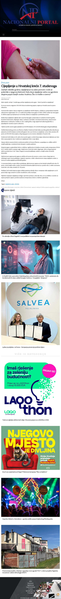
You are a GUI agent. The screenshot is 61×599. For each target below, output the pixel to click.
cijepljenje (8, 184)
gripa (12, 184)
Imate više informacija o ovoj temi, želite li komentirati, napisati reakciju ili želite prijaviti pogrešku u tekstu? (30, 187)
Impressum (30, 583)
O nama (30, 589)
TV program (30, 593)
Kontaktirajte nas (30, 591)
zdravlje (17, 184)
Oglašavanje (30, 585)
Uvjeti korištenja (30, 587)
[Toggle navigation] (3, 34)
